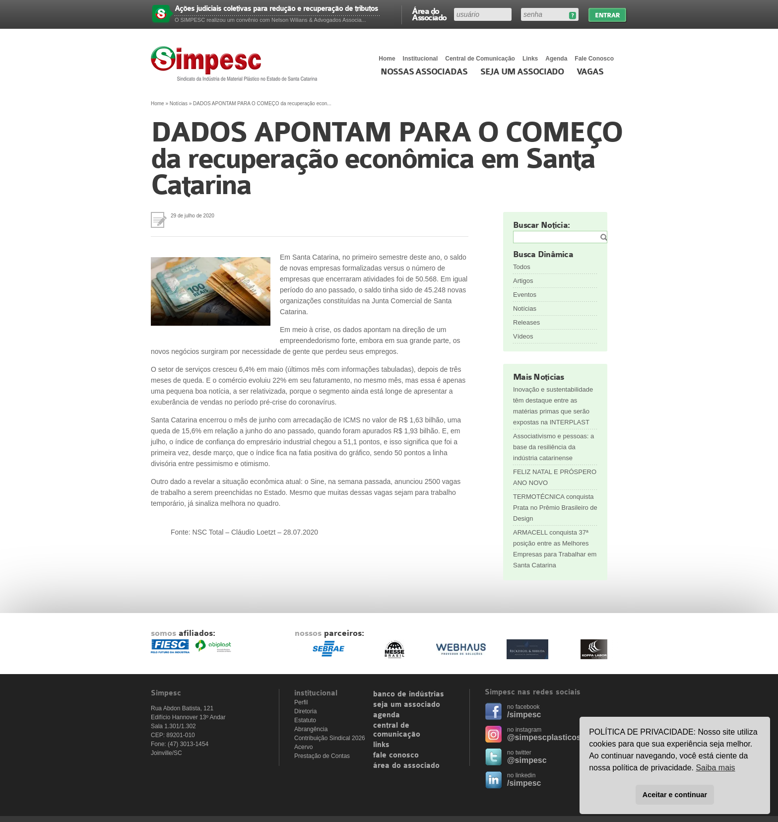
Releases (526, 322)
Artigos (523, 280)
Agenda (556, 58)
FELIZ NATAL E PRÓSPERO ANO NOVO (554, 477)
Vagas (590, 72)
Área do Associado (429, 13)
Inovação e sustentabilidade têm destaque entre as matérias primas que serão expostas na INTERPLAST (553, 406)
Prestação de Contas (322, 756)
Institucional (420, 58)
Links (530, 58)
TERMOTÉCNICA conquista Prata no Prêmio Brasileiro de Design (555, 507)
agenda (386, 715)
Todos (521, 267)
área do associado (406, 765)
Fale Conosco (594, 58)
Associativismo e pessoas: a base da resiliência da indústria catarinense (553, 447)
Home (387, 58)
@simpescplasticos (544, 737)
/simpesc (524, 714)
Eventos (524, 294)
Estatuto (305, 720)
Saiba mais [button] (715, 767)
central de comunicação (396, 730)
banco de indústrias (408, 694)
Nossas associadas (424, 72)
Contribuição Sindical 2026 (329, 738)
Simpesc (236, 63)
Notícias (179, 103)
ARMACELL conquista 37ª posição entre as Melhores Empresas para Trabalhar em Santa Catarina (554, 549)
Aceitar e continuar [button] (675, 795)
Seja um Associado (522, 72)
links (381, 745)
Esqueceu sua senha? (572, 15)
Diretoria (305, 711)
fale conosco (396, 755)
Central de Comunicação (480, 58)
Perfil (301, 702)
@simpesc (527, 760)
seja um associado (406, 704)
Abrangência (310, 729)
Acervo (303, 747)
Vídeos (523, 336)
